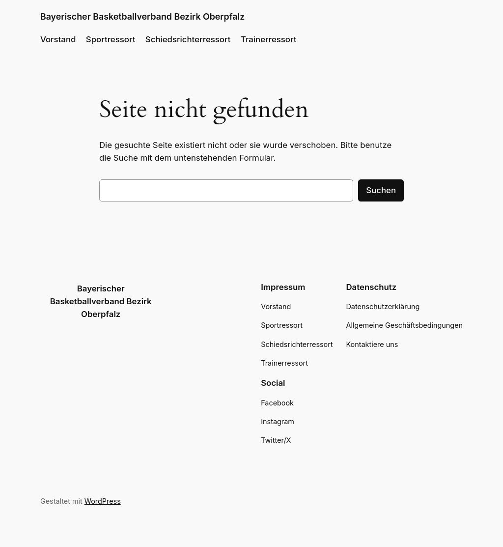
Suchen (381, 190)
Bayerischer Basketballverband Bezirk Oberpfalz (142, 16)
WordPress (102, 501)
